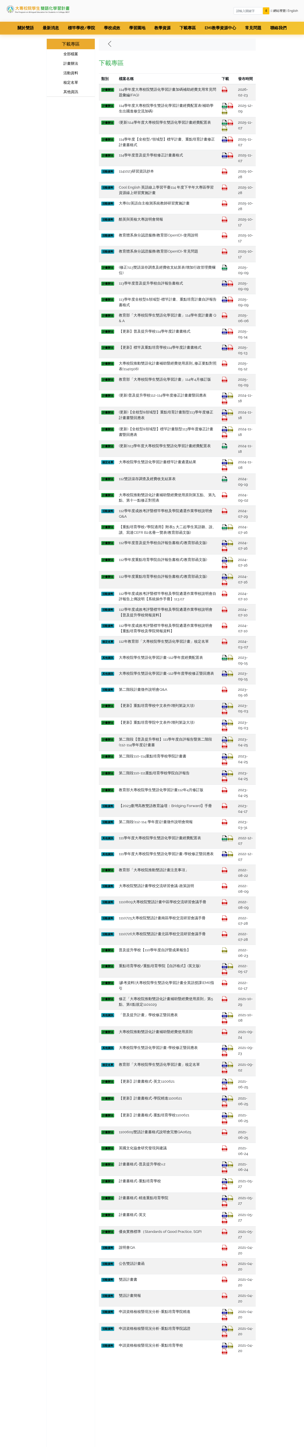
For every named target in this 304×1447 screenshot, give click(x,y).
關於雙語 (25, 27)
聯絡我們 (278, 27)
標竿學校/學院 (81, 27)
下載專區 (188, 27)
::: (270, 11)
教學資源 (162, 27)
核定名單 (70, 82)
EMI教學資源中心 (220, 27)
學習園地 (137, 27)
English (292, 11)
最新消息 (51, 27)
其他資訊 (70, 92)
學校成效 (112, 27)
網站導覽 (278, 11)
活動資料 (70, 73)
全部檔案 (70, 54)
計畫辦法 (70, 63)
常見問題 (253, 27)
